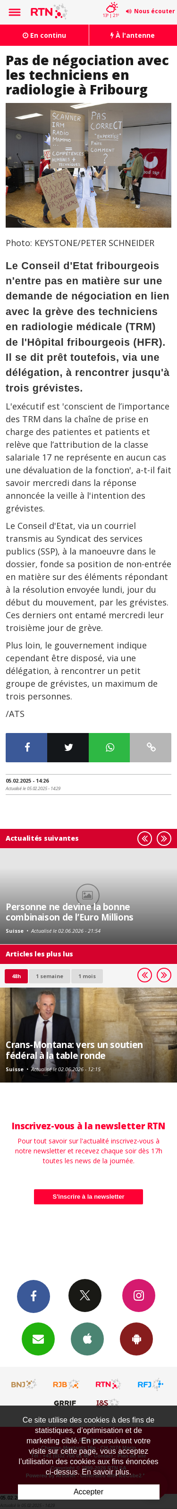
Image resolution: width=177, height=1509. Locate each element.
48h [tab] (16, 976)
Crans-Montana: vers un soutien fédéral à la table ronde (74, 1050)
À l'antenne (132, 35)
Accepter (88, 1492)
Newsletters (38, 1338)
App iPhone (87, 1338)
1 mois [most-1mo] (87, 976)
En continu (44, 35)
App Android (136, 1338)
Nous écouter (154, 11)
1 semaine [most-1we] (49, 976)
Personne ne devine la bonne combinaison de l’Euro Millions (70, 912)
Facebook (33, 1296)
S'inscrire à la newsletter (89, 1196)
